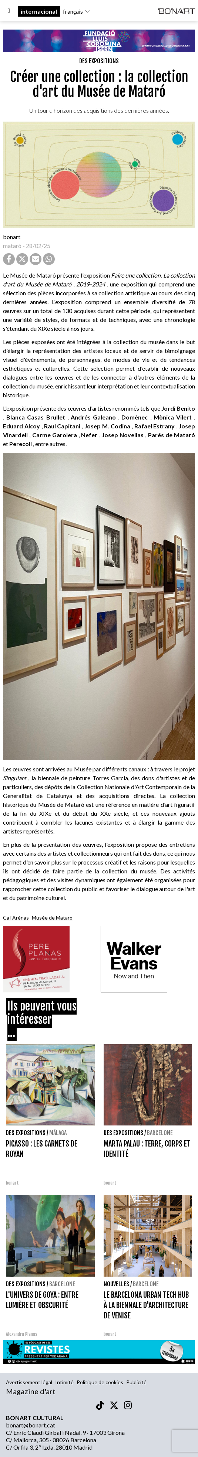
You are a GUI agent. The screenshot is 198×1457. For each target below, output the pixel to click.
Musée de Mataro (52, 917)
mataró (12, 245)
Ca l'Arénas (16, 917)
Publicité (136, 1382)
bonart (11, 236)
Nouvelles (116, 1284)
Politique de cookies (100, 1382)
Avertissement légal (29, 1382)
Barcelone (160, 1133)
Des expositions (99, 61)
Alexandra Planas (21, 1334)
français (76, 11)
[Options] (9, 11)
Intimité (64, 1382)
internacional (39, 11)
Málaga (58, 1133)
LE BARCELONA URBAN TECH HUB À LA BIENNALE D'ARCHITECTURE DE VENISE (146, 1305)
